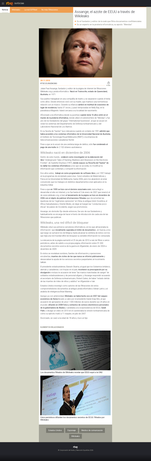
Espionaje (71, 430)
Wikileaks (75, 436)
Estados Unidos (55, 430)
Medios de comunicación (92, 430)
